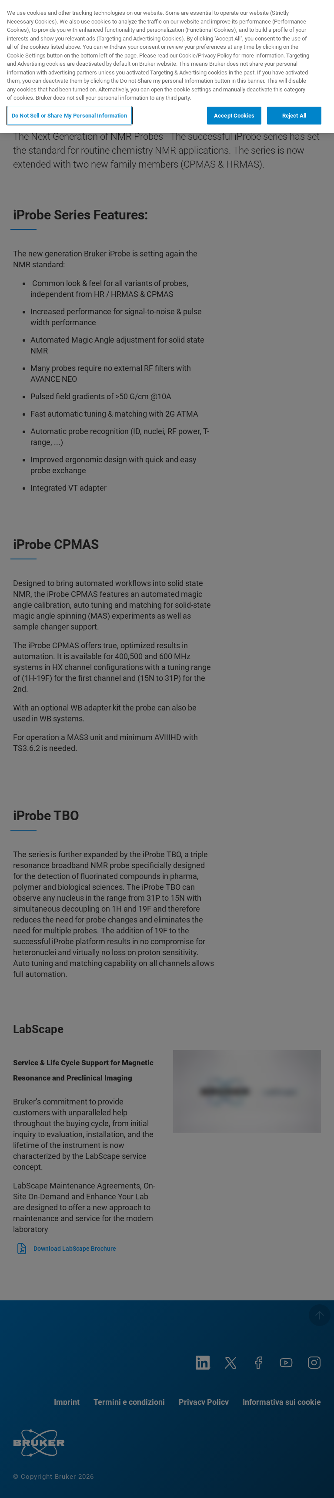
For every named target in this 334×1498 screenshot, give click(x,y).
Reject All (294, 115)
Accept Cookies (234, 115)
